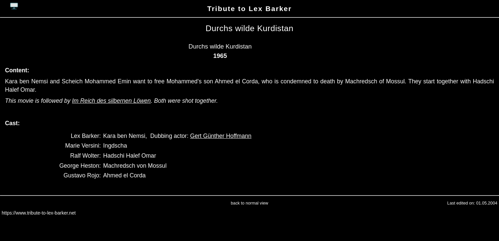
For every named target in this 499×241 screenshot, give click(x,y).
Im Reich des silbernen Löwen (111, 100)
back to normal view (249, 203)
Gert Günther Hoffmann (221, 136)
